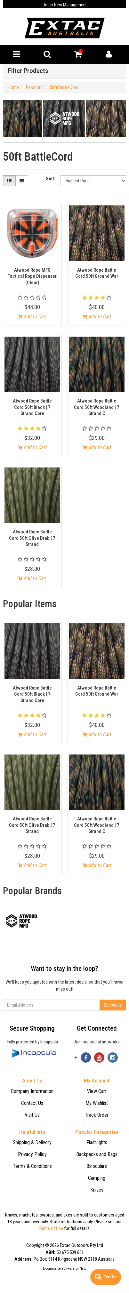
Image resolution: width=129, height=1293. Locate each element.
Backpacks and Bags (96, 1154)
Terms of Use (51, 1228)
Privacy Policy (32, 1154)
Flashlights (96, 1142)
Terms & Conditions (32, 1166)
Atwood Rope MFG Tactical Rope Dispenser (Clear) (32, 276)
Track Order (97, 1115)
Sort (50, 178)
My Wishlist (96, 1103)
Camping (96, 1178)
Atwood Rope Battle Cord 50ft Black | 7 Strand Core (32, 407)
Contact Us (32, 1103)
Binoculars (96, 1166)
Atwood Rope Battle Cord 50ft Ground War (96, 273)
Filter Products (28, 71)
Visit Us (32, 1115)
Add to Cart (32, 317)
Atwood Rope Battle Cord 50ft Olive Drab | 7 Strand (32, 538)
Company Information (32, 1091)
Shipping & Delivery (32, 1142)
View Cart (97, 1091)
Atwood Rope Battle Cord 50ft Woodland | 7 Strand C (96, 407)
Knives (96, 1190)
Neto (83, 1268)
